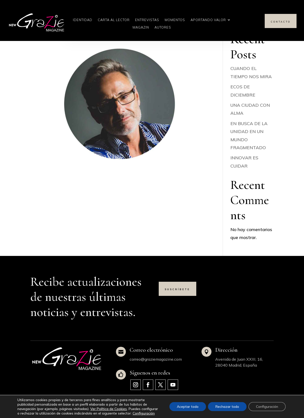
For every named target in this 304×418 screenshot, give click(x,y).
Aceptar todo (188, 406)
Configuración (144, 413)
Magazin (141, 27)
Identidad (82, 20)
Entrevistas (147, 20)
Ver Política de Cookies (108, 409)
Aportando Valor (208, 20)
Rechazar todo (227, 406)
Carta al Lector (114, 20)
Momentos (175, 20)
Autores (162, 27)
